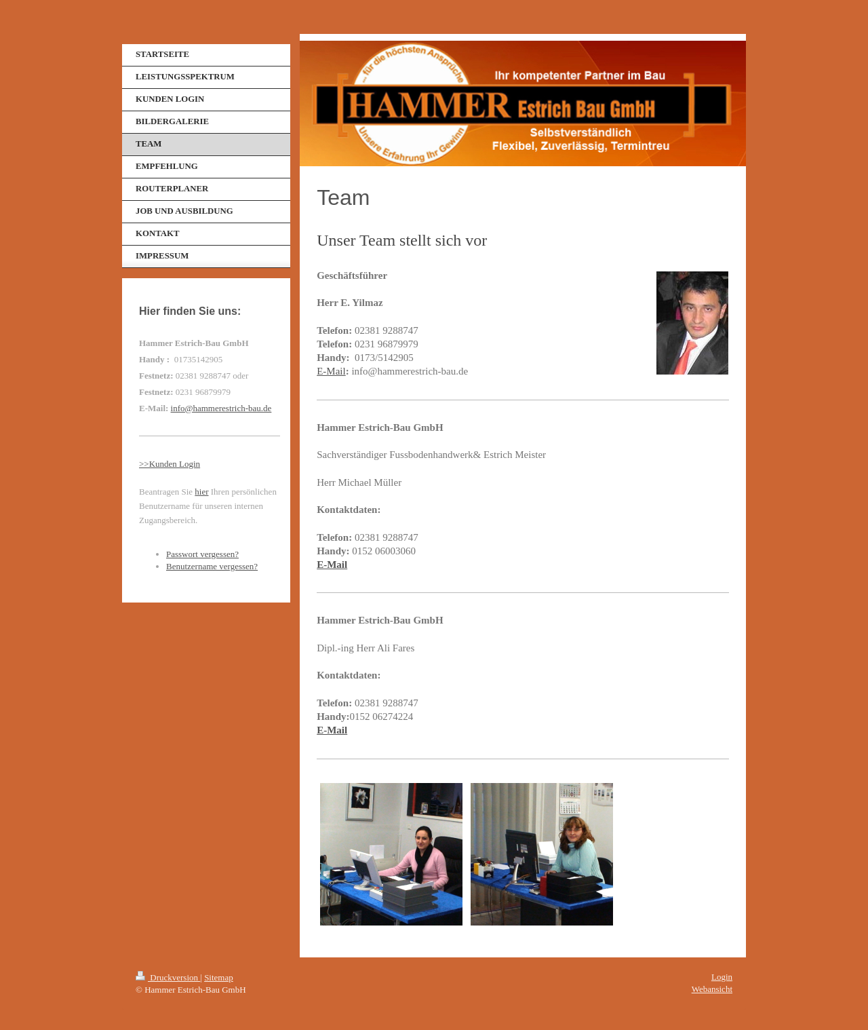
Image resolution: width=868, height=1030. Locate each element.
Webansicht (712, 989)
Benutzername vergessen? (212, 566)
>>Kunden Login (169, 464)
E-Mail (331, 371)
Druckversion (168, 977)
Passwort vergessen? (202, 554)
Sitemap (218, 977)
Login (721, 977)
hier (201, 492)
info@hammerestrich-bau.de (221, 408)
